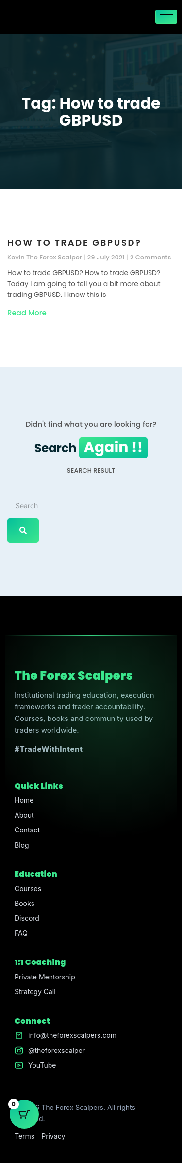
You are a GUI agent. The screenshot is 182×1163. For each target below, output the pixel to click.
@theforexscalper (56, 1050)
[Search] (23, 530)
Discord (27, 918)
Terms (24, 1136)
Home (24, 800)
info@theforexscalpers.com (72, 1035)
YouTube (42, 1065)
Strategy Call (35, 991)
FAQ (21, 933)
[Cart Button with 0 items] (24, 1114)
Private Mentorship (45, 977)
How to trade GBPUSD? (74, 243)
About (24, 815)
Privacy (53, 1136)
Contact (27, 830)
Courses (28, 889)
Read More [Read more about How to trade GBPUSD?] (27, 313)
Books (24, 903)
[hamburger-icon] (166, 17)
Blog (22, 845)
